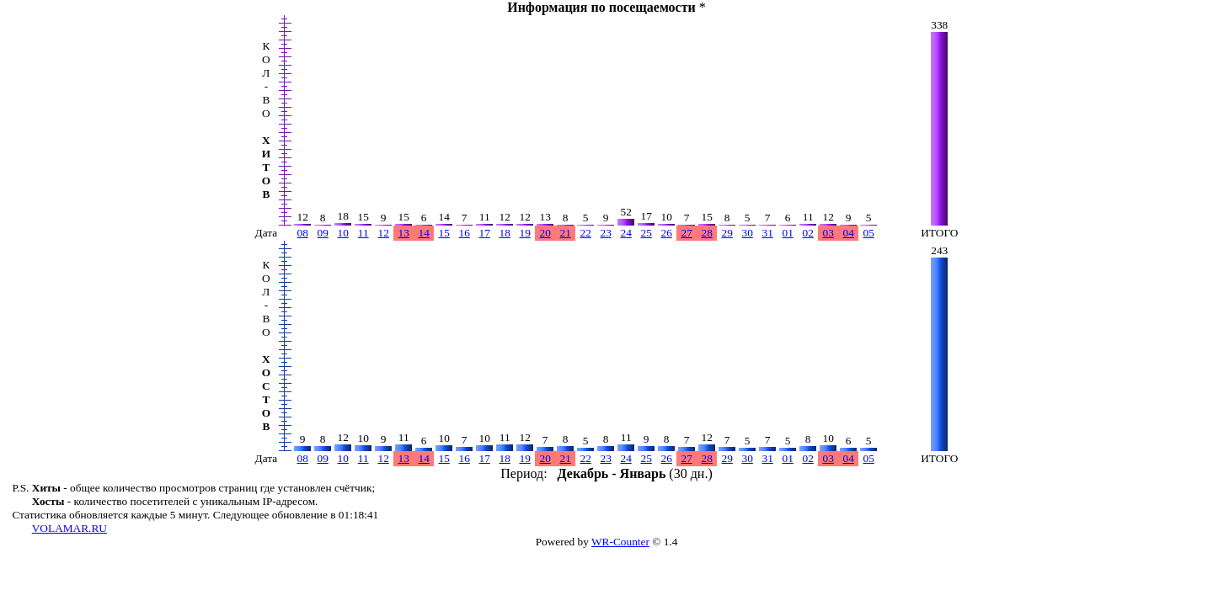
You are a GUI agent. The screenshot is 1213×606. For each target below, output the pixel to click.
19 (525, 232)
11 (363, 232)
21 (565, 232)
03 (828, 232)
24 (626, 232)
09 (323, 232)
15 (444, 232)
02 (808, 232)
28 (707, 232)
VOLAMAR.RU (69, 528)
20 (545, 232)
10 (343, 232)
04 (848, 232)
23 (606, 232)
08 (302, 232)
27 (686, 232)
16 (464, 232)
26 (666, 232)
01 (788, 232)
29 (727, 232)
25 (646, 232)
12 (383, 232)
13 (403, 232)
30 (747, 232)
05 (868, 232)
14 (424, 232)
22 (585, 232)
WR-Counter (620, 541)
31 (767, 232)
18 (505, 232)
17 (484, 232)
